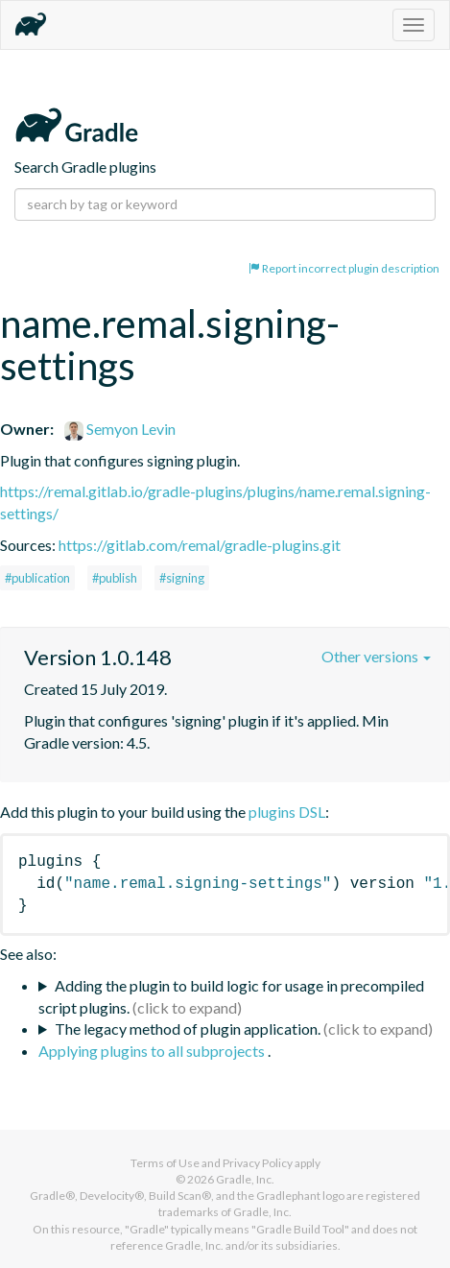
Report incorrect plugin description (344, 268)
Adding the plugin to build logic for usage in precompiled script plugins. (231, 996)
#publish (114, 578)
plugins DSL (287, 811)
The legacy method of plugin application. (187, 1028)
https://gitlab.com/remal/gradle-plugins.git (200, 545)
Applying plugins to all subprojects (153, 1050)
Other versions (376, 656)
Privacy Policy (258, 1163)
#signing (181, 578)
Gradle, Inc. (245, 1179)
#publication (37, 578)
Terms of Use (165, 1163)
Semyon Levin (120, 428)
